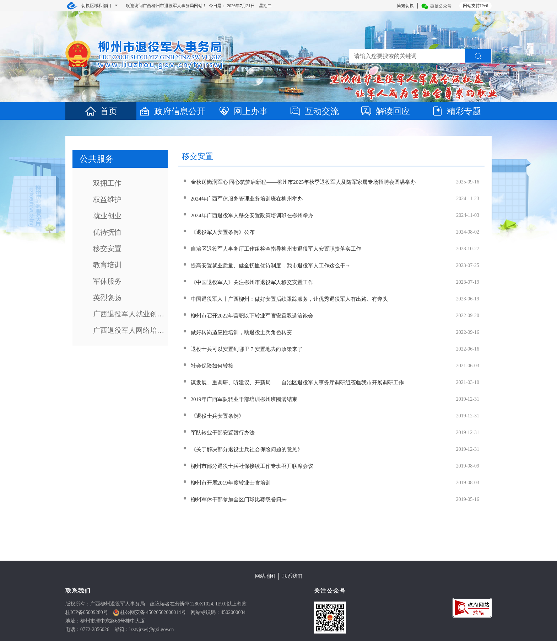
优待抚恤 (107, 232)
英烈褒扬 (107, 297)
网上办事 (243, 111)
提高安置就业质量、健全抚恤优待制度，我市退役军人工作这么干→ (271, 265)
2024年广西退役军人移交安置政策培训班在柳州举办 (252, 215)
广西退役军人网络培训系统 (130, 330)
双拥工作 (107, 183)
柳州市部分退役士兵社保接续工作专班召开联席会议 (252, 466)
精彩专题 (456, 111)
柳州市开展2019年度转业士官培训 (231, 483)
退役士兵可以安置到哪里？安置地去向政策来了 (247, 349)
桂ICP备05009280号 (86, 612)
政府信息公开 (172, 111)
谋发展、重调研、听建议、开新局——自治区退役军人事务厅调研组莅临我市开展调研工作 (297, 382)
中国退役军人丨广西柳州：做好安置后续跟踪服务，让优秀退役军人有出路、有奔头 (289, 299)
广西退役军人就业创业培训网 (130, 314)
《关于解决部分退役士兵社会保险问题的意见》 (247, 449)
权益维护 (107, 199)
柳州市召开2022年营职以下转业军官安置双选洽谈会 (252, 316)
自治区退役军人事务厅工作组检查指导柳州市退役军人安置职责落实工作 (276, 249)
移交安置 (107, 248)
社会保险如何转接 (212, 366)
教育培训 (107, 265)
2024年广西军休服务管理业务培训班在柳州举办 (247, 199)
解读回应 (385, 111)
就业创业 (107, 216)
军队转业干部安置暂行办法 (223, 433)
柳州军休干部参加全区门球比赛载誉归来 (239, 499)
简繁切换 (405, 5)
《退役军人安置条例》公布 (223, 232)
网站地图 (265, 576)
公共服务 (97, 159)
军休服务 (107, 281)
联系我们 (292, 576)
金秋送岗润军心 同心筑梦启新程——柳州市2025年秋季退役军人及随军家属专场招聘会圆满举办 (303, 182)
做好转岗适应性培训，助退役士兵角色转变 (241, 332)
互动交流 (314, 111)
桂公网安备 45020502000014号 (153, 612)
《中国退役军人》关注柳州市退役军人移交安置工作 (252, 282)
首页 (101, 111)
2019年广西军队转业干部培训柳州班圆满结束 (244, 399)
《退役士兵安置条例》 (217, 416)
